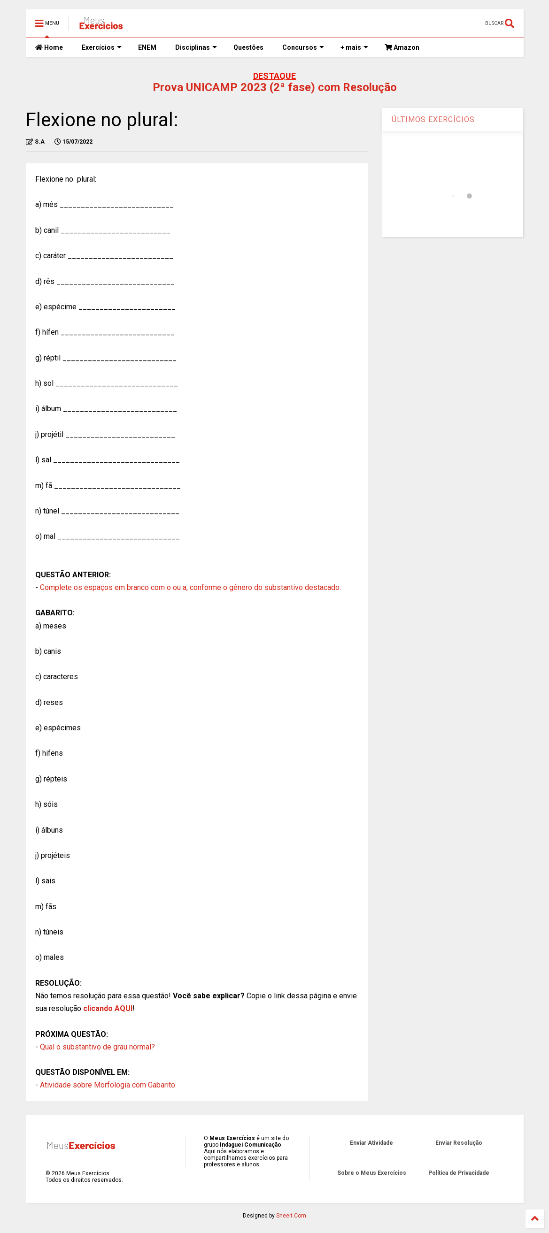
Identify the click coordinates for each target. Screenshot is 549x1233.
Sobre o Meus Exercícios (371, 1173)
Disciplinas (196, 47)
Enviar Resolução (458, 1143)
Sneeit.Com (291, 1215)
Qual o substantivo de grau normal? (97, 1046)
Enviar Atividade (371, 1143)
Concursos (303, 47)
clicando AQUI (107, 1008)
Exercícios (102, 47)
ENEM (147, 47)
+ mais (354, 47)
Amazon (402, 47)
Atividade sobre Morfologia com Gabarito (107, 1084)
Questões (248, 47)
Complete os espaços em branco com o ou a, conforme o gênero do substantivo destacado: (190, 587)
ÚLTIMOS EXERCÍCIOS (433, 119)
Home (49, 47)
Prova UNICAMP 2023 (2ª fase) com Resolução (275, 87)
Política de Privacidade (458, 1173)
